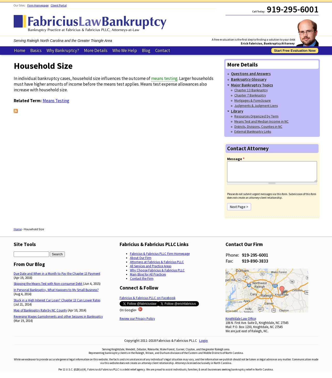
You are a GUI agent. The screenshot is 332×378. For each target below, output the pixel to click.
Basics (36, 50)
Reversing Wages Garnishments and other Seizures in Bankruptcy (58, 320)
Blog (146, 50)
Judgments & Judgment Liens (256, 105)
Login (203, 344)
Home (19, 50)
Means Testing (56, 100)
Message (235, 159)
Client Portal (59, 5)
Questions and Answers (251, 73)
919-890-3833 (255, 265)
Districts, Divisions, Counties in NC (258, 126)
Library (237, 111)
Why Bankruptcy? (63, 50)
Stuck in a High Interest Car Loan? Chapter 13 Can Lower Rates (57, 304)
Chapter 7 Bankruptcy (250, 95)
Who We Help (124, 50)
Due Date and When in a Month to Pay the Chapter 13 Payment (57, 277)
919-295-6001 (255, 259)
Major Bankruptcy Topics (252, 85)
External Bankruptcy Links (252, 131)
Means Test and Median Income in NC (261, 121)
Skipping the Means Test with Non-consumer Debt (48, 287)
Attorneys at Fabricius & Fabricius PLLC (157, 266)
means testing (164, 78)
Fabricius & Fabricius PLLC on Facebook (147, 302)
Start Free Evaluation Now (294, 51)
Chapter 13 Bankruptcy (251, 90)
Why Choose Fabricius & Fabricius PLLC (157, 274)
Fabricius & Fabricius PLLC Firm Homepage (160, 257)
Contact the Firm (141, 282)
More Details (95, 50)
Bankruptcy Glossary (248, 79)
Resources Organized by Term (256, 116)
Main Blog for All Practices (148, 278)
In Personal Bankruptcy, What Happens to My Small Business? (56, 294)
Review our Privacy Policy (137, 322)
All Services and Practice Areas (150, 270)
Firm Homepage (38, 5)
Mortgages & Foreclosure (252, 100)
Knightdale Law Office (241, 322)
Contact (162, 50)
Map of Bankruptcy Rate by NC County (40, 314)
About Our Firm (140, 262)
